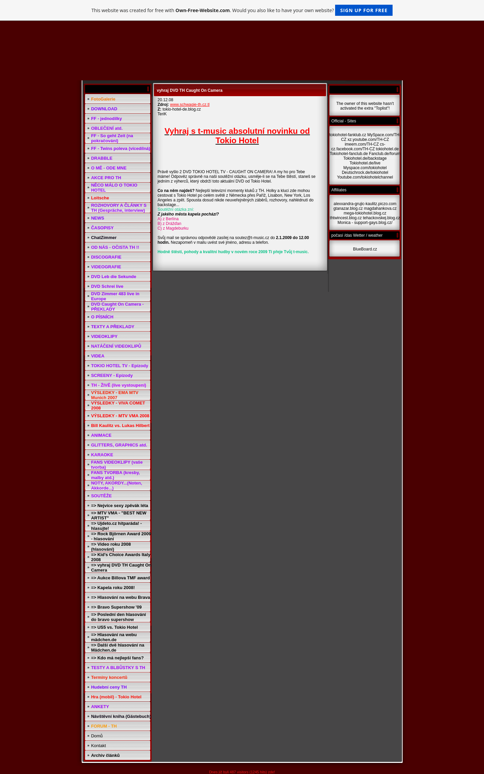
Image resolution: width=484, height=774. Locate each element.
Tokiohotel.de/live (365, 163)
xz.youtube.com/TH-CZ (368, 139)
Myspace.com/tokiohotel (365, 167)
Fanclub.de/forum (384, 153)
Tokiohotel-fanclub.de (349, 153)
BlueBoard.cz (365, 249)
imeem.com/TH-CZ (362, 144)
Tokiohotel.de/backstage (365, 158)
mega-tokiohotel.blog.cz (365, 213)
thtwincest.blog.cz (346, 218)
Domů (97, 735)
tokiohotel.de (387, 149)
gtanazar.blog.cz (348, 208)
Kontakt (98, 745)
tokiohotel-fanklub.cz (347, 134)
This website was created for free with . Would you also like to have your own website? (242, 10)
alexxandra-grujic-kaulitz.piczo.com (365, 203)
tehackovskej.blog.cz (381, 218)
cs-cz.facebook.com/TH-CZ (358, 146)
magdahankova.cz (380, 208)
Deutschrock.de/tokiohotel (365, 172)
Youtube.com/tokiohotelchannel (365, 177)
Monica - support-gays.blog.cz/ (364, 222)
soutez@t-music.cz (252, 237)
